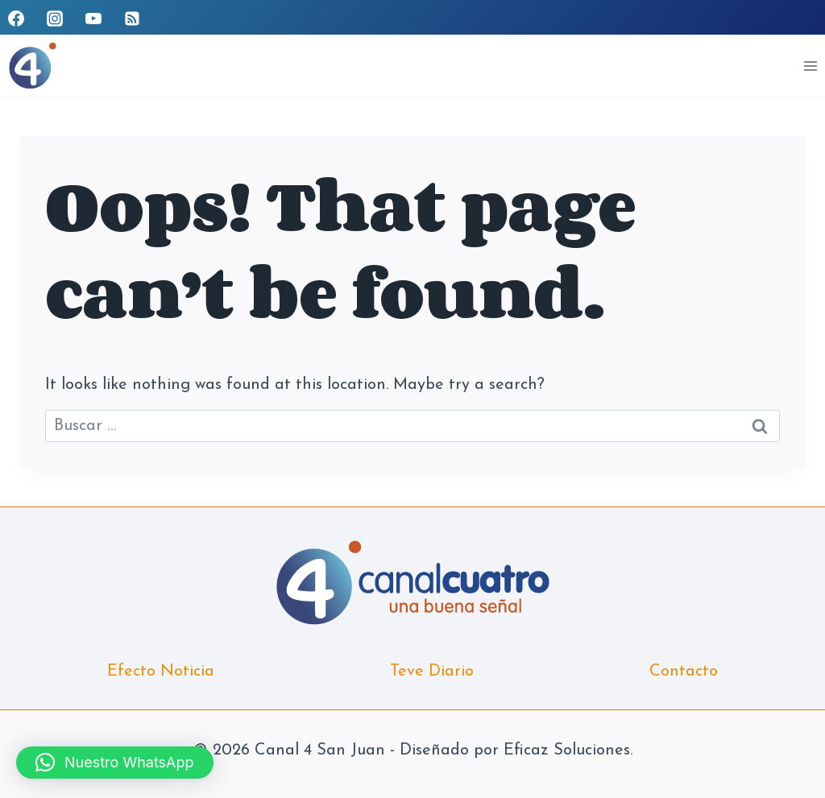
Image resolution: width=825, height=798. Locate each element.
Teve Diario (432, 672)
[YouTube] (93, 18)
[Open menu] (810, 65)
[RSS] (132, 18)
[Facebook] (16, 18)
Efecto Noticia (160, 672)
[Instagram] (55, 18)
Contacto (683, 672)
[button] (115, 762)
